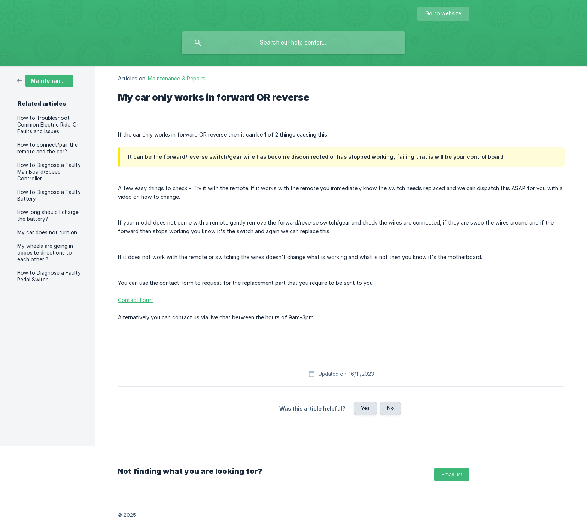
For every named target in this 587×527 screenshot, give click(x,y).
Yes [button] (365, 408)
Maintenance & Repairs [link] (177, 78)
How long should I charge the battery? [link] (48, 215)
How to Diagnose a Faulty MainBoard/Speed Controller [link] (49, 172)
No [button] (390, 408)
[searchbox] (293, 42)
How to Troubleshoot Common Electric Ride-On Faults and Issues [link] (48, 124)
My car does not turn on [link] (47, 232)
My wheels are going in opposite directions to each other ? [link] (45, 252)
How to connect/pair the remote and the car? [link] (47, 148)
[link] (45, 80)
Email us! (451, 474)
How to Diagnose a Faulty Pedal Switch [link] (49, 276)
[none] (443, 14)
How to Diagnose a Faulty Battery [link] (49, 195)
